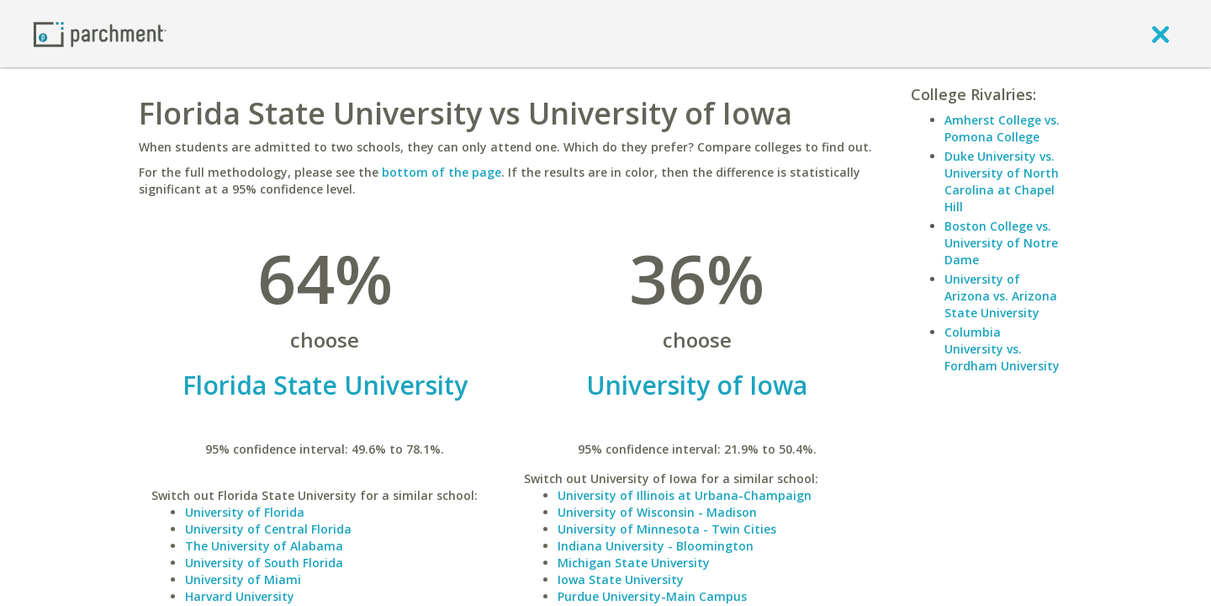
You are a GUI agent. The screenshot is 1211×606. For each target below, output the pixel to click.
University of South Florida (264, 563)
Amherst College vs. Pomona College (1002, 128)
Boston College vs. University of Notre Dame (1001, 243)
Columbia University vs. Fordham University (1002, 349)
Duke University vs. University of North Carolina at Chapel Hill (1001, 181)
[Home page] (100, 33)
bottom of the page (441, 172)
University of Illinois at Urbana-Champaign (685, 495)
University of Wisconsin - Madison (657, 512)
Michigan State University (634, 563)
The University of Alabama (264, 546)
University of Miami (243, 579)
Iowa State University (621, 579)
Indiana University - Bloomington (656, 546)
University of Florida (244, 512)
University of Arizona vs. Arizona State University (1000, 296)
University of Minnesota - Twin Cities (667, 529)
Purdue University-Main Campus (652, 596)
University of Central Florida (268, 529)
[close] (1160, 34)
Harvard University (239, 596)
